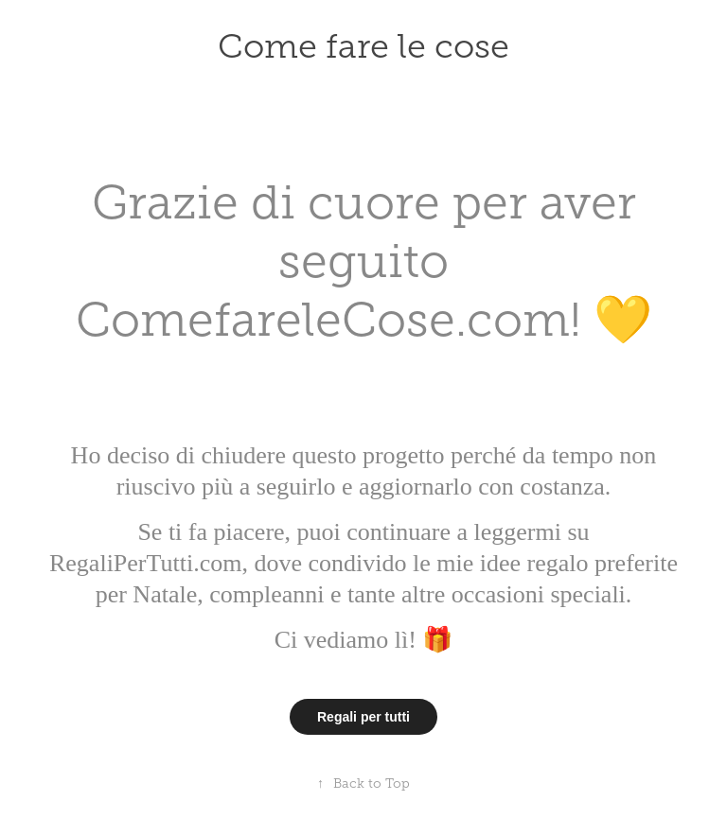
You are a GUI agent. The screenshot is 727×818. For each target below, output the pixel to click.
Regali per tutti (363, 716)
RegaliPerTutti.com (145, 563)
